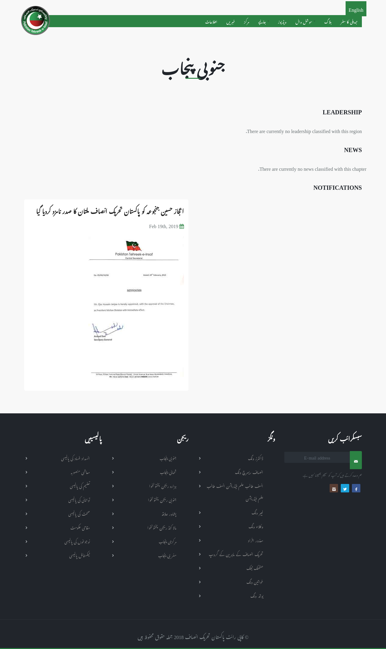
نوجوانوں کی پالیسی (77, 541)
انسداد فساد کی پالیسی (75, 458)
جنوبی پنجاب (168, 458)
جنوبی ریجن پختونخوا (162, 499)
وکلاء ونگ (255, 526)
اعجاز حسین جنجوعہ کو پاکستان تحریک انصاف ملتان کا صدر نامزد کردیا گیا (110, 210)
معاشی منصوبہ (80, 471)
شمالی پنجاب (168, 471)
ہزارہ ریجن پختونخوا (162, 485)
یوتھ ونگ (256, 595)
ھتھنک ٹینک (254, 567)
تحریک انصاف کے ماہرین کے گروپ (236, 553)
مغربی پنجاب (167, 555)
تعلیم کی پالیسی (80, 485)
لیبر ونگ (257, 512)
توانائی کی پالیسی (79, 499)
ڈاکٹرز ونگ (255, 458)
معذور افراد (255, 540)
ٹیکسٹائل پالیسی (79, 555)
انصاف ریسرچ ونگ (249, 471)
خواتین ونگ (254, 581)
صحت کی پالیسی (79, 513)
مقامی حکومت (80, 527)
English (356, 9)
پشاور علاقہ (169, 513)
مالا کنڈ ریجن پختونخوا (161, 527)
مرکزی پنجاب (167, 541)
